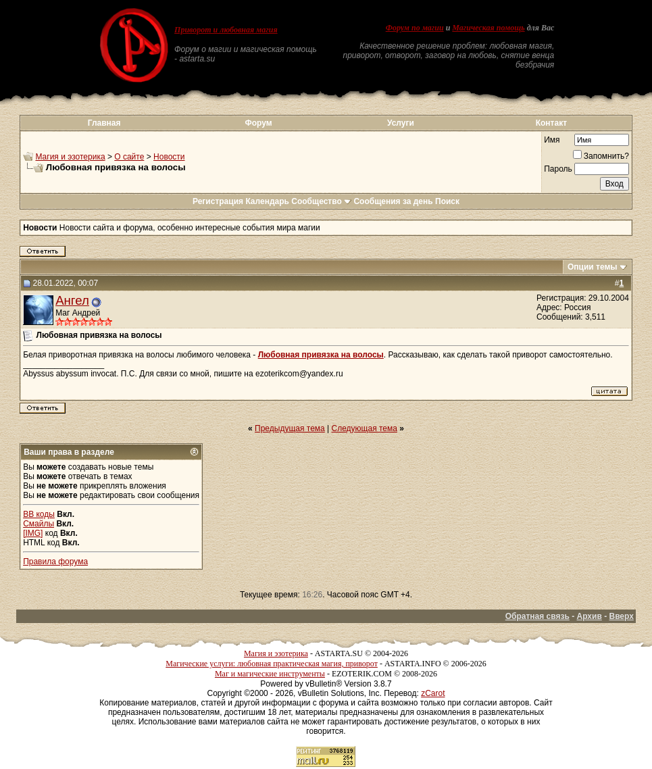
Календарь (267, 201)
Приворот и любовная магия (226, 29)
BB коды (39, 514)
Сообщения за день (392, 201)
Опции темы (593, 267)
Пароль (558, 169)
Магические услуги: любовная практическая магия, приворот (272, 663)
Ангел (72, 300)
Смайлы (38, 523)
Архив (589, 616)
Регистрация (218, 201)
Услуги (400, 123)
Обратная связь (537, 616)
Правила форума (55, 561)
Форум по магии (415, 27)
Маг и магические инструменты (270, 673)
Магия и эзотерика (70, 157)
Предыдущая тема (290, 428)
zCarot (433, 693)
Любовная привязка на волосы (321, 354)
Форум (258, 123)
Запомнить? (601, 156)
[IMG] (33, 533)
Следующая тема (364, 428)
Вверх (621, 616)
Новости (168, 157)
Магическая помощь (488, 27)
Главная (104, 123)
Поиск (447, 201)
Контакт (551, 123)
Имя (551, 140)
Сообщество (321, 201)
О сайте (129, 157)
